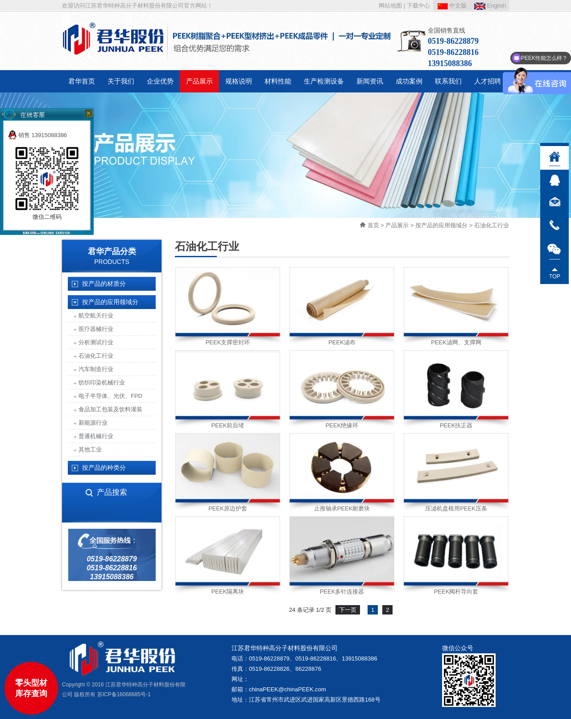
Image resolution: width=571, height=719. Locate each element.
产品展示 (397, 225)
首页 (373, 225)
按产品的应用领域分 (441, 225)
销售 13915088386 (37, 135)
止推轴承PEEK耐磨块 (342, 508)
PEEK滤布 (342, 342)
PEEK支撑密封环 (228, 342)
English (490, 5)
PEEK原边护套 (227, 508)
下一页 (347, 609)
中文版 (452, 5)
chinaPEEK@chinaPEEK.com (287, 689)
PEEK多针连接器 (342, 591)
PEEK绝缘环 (342, 425)
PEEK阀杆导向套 (456, 591)
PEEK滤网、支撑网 (456, 342)
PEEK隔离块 (227, 591)
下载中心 (418, 5)
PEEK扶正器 (456, 425)
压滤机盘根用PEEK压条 (456, 508)
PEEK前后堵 (227, 425)
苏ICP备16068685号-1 (124, 694)
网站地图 (390, 5)
